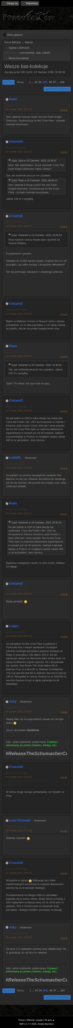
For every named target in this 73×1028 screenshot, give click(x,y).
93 (36, 82)
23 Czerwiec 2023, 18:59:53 (19, 873)
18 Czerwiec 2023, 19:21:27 (19, 513)
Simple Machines (46, 1024)
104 (62, 82)
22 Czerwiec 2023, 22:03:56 (19, 777)
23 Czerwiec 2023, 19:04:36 (19, 937)
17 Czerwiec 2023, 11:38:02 (19, 468)
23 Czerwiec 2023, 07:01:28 (19, 830)
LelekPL (46, 52)
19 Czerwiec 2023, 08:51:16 (19, 636)
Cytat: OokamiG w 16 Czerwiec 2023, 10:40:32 (36, 365)
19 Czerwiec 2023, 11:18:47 (19, 711)
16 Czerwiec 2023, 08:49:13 (19, 109)
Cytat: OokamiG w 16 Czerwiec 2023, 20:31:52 (36, 522)
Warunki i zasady (35, 1020)
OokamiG (16, 141)
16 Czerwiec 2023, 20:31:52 (19, 410)
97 (54, 82)
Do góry (9, 991)
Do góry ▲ (50, 1020)
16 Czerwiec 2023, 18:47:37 (19, 226)
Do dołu (8, 82)
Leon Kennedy (26, 52)
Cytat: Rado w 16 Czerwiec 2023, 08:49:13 (34, 180)
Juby (38, 52)
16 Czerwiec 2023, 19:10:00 (19, 314)
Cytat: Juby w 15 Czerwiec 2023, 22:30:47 (34, 160)
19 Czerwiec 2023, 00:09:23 (19, 593)
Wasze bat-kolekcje (16, 105)
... (33, 82)
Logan (13, 626)
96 (50, 82)
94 (40, 82)
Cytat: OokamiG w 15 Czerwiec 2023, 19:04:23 (36, 235)
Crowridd (16, 216)
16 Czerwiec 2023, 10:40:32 (19, 151)
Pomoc (21, 1020)
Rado (13, 99)
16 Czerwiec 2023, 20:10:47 (19, 356)
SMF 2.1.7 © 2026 (27, 1024)
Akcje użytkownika (57, 89)
